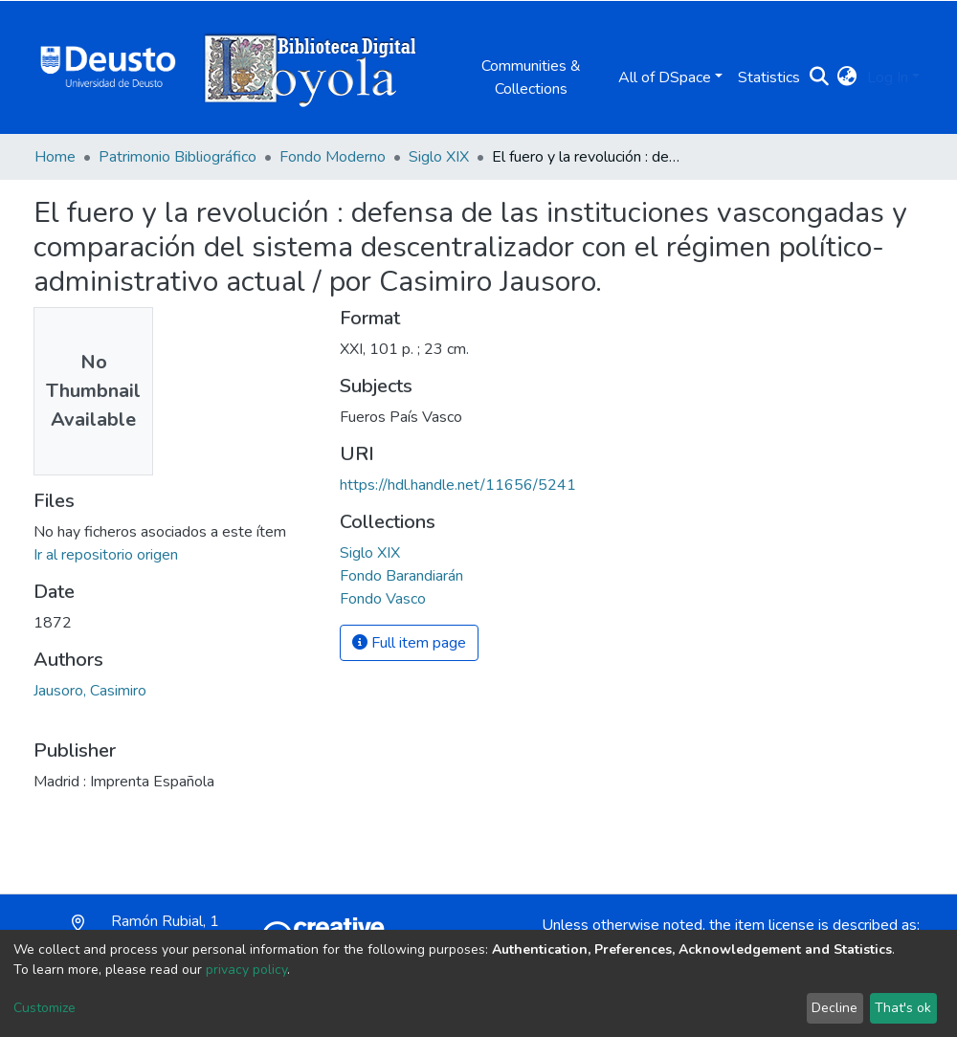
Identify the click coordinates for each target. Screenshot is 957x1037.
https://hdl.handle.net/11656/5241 (458, 485)
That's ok (903, 1008)
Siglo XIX (439, 156)
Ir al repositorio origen (105, 554)
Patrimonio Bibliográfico (177, 156)
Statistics (769, 77)
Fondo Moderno (332, 156)
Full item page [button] (409, 642)
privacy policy (246, 969)
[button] (847, 77)
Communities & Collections (531, 77)
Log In (887, 77)
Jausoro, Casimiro (89, 690)
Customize (44, 1008)
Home (55, 156)
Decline (834, 1008)
